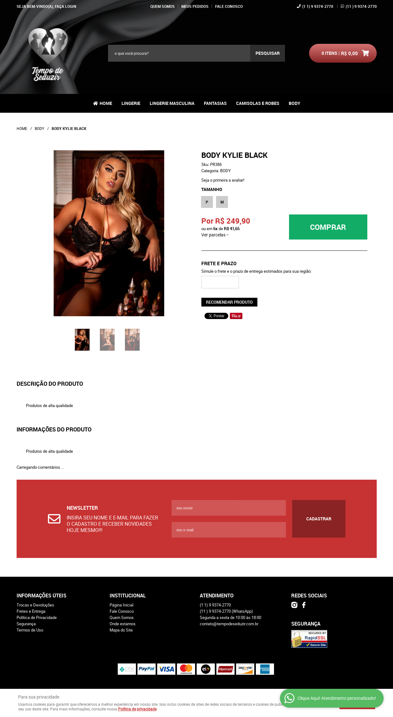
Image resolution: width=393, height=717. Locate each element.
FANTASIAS (215, 103)
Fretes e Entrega (31, 611)
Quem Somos (162, 6)
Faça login (65, 6)
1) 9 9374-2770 (317, 6)
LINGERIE (131, 103)
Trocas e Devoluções (35, 605)
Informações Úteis (41, 595)
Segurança (26, 624)
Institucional (128, 595)
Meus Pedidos (195, 6)
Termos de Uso (30, 630)
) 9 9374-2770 (361, 6)
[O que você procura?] (267, 53)
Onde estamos (123, 624)
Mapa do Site (121, 630)
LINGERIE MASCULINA (172, 103)
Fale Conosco (229, 6)
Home (106, 103)
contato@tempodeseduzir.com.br (229, 624)
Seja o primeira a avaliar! (222, 180)
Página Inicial (121, 605)
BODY (294, 103)
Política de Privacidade (37, 617)
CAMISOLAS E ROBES (257, 103)
